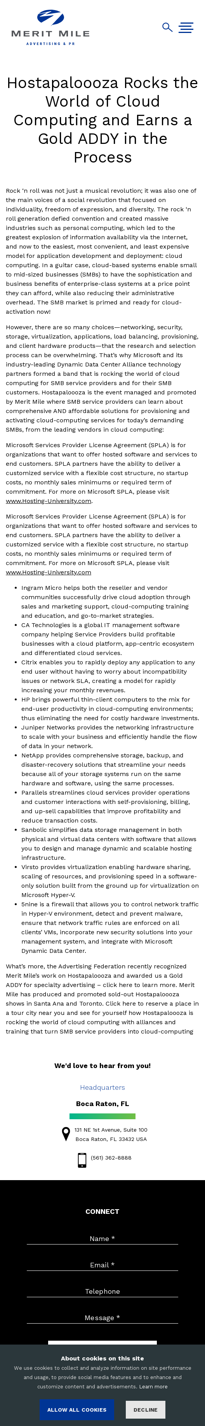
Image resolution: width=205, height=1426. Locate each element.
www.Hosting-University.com (48, 501)
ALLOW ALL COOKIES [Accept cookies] (76, 1410)
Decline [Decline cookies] (146, 1410)
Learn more (153, 1387)
